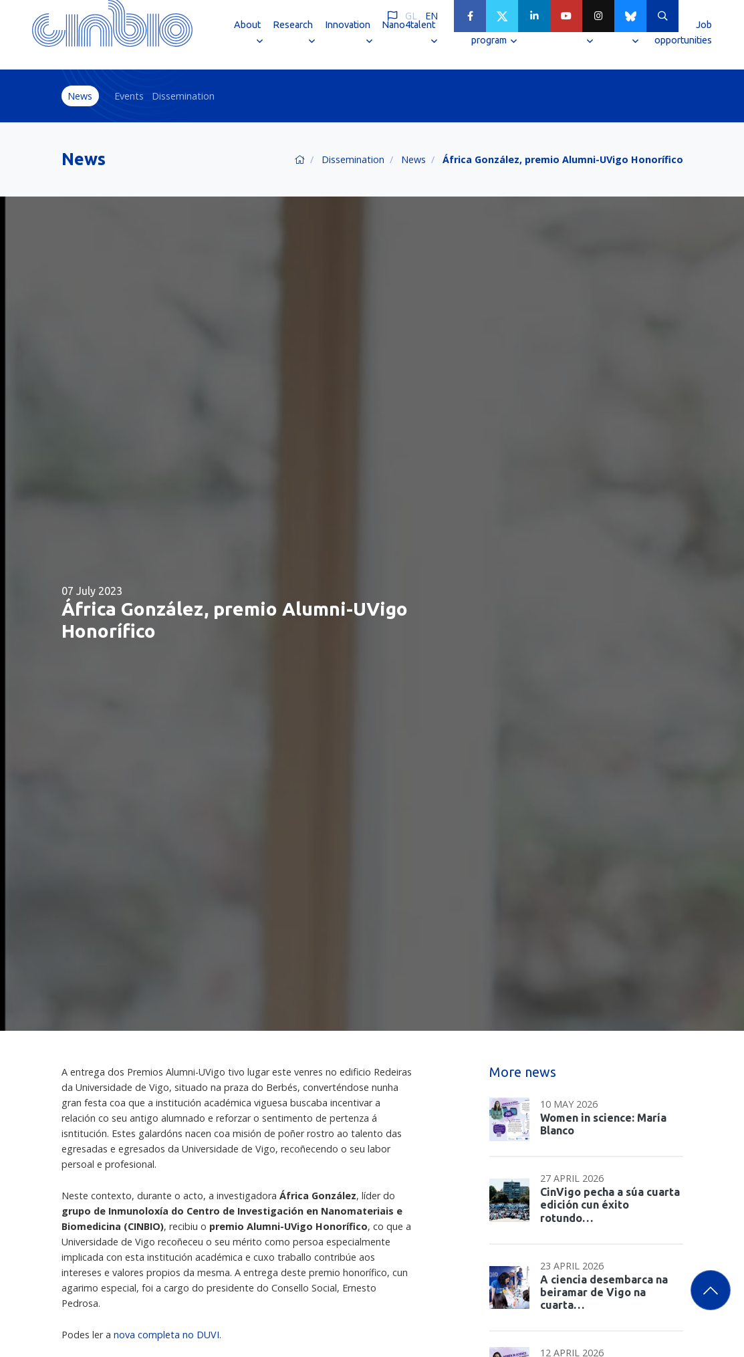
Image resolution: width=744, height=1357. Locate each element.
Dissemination (183, 96)
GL (411, 15)
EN (431, 15)
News (80, 96)
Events (129, 96)
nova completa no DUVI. (167, 1334)
